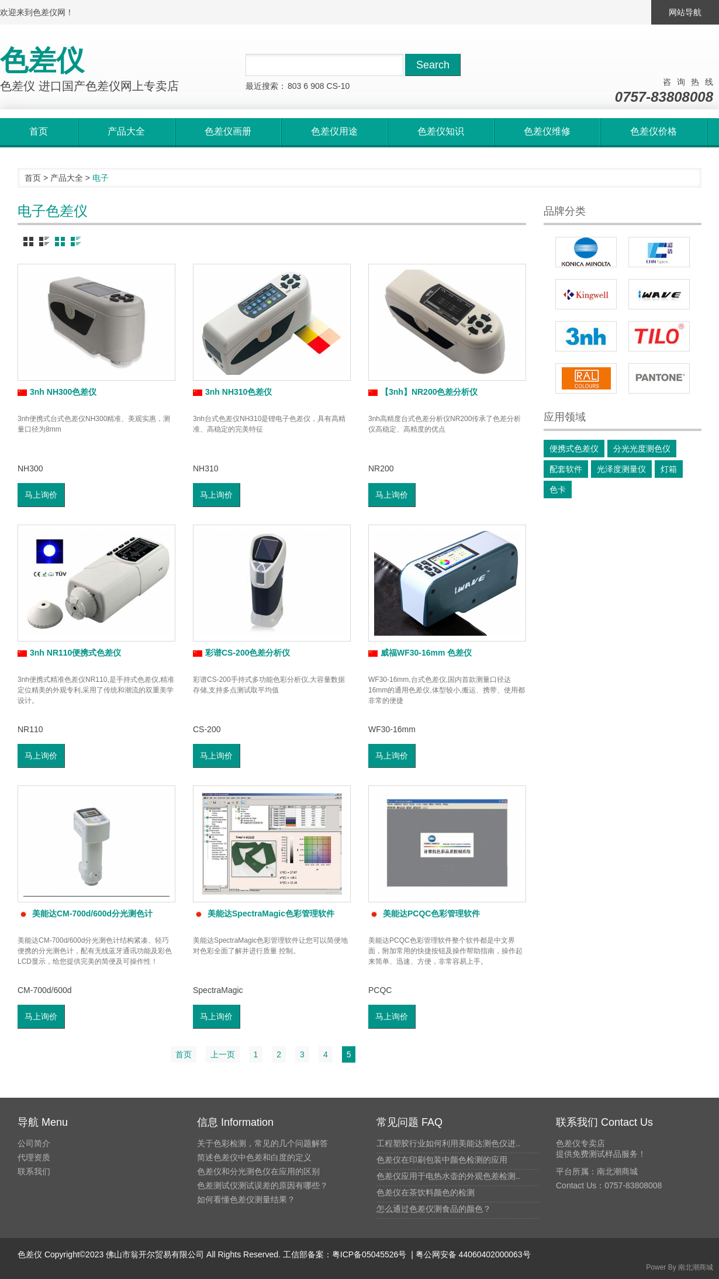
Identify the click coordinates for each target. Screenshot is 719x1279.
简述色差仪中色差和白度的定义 (254, 1157)
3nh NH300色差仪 (57, 392)
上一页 (222, 1054)
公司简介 (34, 1143)
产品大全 (66, 177)
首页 (33, 177)
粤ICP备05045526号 (369, 1254)
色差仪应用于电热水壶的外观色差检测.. (448, 1176)
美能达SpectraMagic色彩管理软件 (263, 913)
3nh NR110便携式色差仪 (69, 652)
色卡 (557, 489)
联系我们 (34, 1171)
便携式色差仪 (574, 448)
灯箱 (669, 469)
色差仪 (30, 1254)
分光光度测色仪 (641, 448)
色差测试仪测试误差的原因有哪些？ (262, 1185)
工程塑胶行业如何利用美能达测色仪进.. (448, 1143)
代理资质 (34, 1157)
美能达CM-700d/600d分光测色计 (85, 913)
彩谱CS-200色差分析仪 (241, 652)
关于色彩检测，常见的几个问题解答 (262, 1143)
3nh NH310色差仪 (232, 392)
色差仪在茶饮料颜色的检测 (425, 1192)
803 (294, 86)
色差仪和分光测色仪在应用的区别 (258, 1171)
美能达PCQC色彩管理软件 (424, 913)
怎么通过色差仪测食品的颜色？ (433, 1209)
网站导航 (685, 12)
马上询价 (41, 494)
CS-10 (338, 86)
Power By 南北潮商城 (679, 1267)
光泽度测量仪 (621, 469)
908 (317, 86)
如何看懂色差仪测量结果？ (246, 1199)
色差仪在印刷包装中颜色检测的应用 (441, 1159)
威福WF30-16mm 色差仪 (420, 652)
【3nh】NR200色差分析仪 (423, 392)
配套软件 (565, 469)
